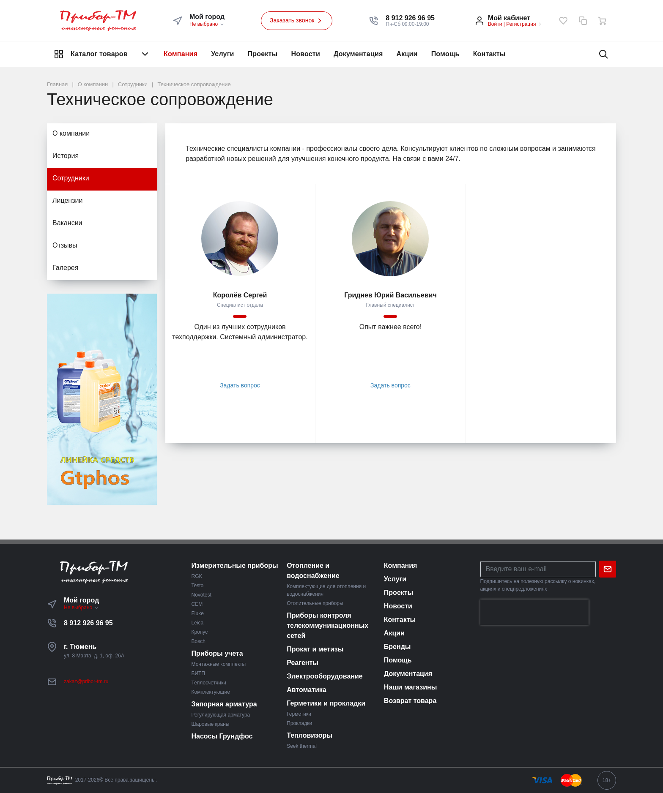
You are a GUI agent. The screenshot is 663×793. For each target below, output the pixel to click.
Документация (358, 53)
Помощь (445, 53)
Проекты (263, 53)
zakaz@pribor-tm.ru (86, 681)
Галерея (65, 267)
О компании (71, 133)
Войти (495, 24)
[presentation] (534, 612)
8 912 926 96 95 (88, 623)
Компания (180, 53)
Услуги (222, 53)
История (65, 155)
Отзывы (64, 245)
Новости (305, 53)
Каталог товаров (102, 54)
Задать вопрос (240, 385)
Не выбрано (207, 24)
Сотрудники (70, 178)
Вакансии (67, 222)
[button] (410, 18)
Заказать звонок (297, 21)
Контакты (489, 53)
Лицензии (67, 200)
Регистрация (521, 24)
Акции (407, 53)
